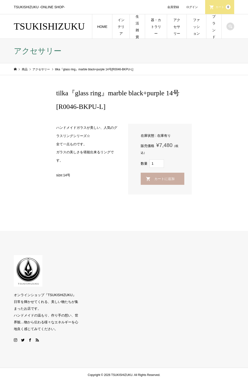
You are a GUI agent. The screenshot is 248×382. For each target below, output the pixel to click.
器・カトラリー (156, 26)
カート (223, 7)
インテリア (121, 26)
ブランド (214, 27)
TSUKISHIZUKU (49, 26)
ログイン (192, 7)
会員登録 (173, 7)
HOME (102, 27)
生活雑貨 (137, 27)
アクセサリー (176, 26)
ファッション (196, 26)
